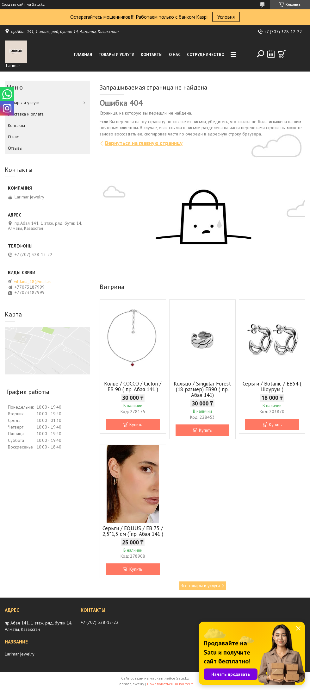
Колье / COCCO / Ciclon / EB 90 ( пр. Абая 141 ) (132, 386)
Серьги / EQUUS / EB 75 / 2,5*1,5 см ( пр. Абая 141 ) (132, 531)
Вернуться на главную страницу (144, 143)
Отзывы (15, 148)
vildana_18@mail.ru (33, 281)
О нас (175, 54)
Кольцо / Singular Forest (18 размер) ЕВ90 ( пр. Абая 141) (202, 389)
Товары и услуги (116, 54)
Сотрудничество (205, 54)
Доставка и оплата (26, 114)
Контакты (152, 54)
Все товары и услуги (200, 585)
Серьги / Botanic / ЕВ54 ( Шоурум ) (272, 386)
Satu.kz (182, 678)
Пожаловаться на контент (170, 683)
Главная (83, 54)
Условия (226, 17)
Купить (135, 424)
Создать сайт (13, 4)
